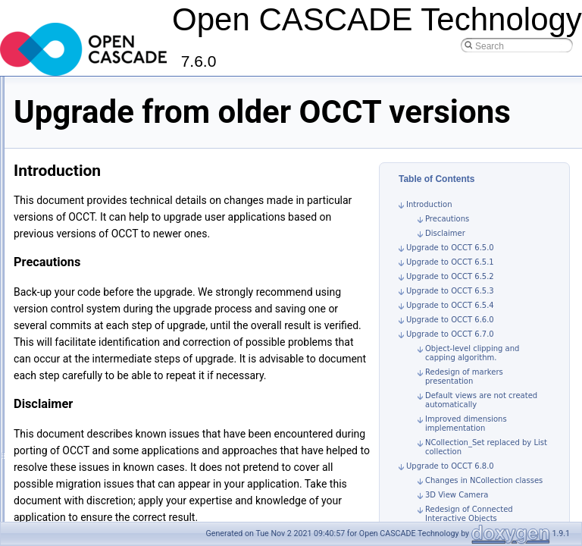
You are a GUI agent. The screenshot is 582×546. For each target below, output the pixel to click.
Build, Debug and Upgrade (79, 138)
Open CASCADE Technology (72, 88)
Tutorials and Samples (71, 122)
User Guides (51, 239)
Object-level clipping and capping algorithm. (472, 374)
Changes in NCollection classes (484, 501)
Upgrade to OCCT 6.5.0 (450, 269)
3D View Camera (456, 516)
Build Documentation (80, 189)
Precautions (447, 240)
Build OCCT (62, 155)
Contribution (50, 272)
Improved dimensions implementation (466, 444)
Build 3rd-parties (71, 172)
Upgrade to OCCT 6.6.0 (450, 341)
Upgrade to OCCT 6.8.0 (450, 487)
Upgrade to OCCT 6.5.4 (450, 326)
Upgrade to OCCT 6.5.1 (450, 283)
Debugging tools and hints (90, 205)
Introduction (50, 105)
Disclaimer (445, 254)
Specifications (54, 255)
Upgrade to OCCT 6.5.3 (450, 312)
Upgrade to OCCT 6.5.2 (450, 297)
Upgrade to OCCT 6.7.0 (450, 355)
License (41, 289)
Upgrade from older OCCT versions (109, 222)
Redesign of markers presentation (464, 397)
